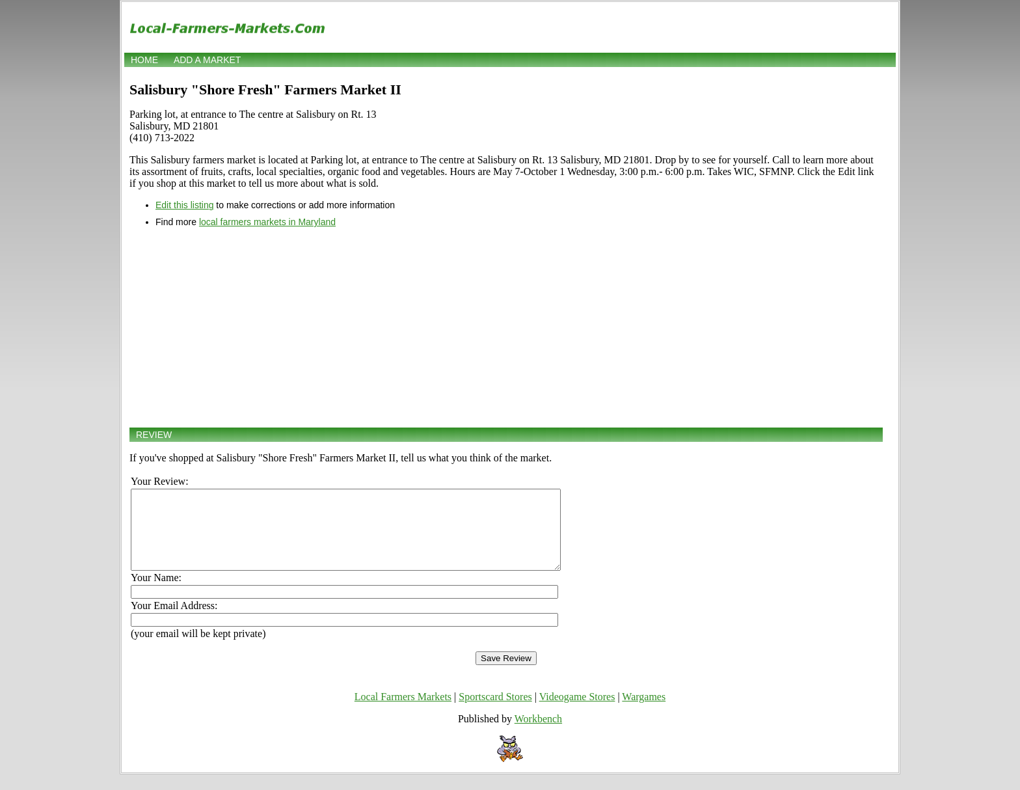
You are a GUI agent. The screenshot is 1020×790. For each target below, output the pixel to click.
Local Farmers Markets (403, 712)
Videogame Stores (577, 712)
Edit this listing (184, 205)
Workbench (538, 734)
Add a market (207, 60)
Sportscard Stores (495, 712)
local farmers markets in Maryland (267, 222)
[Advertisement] (506, 327)
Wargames (643, 712)
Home (144, 60)
